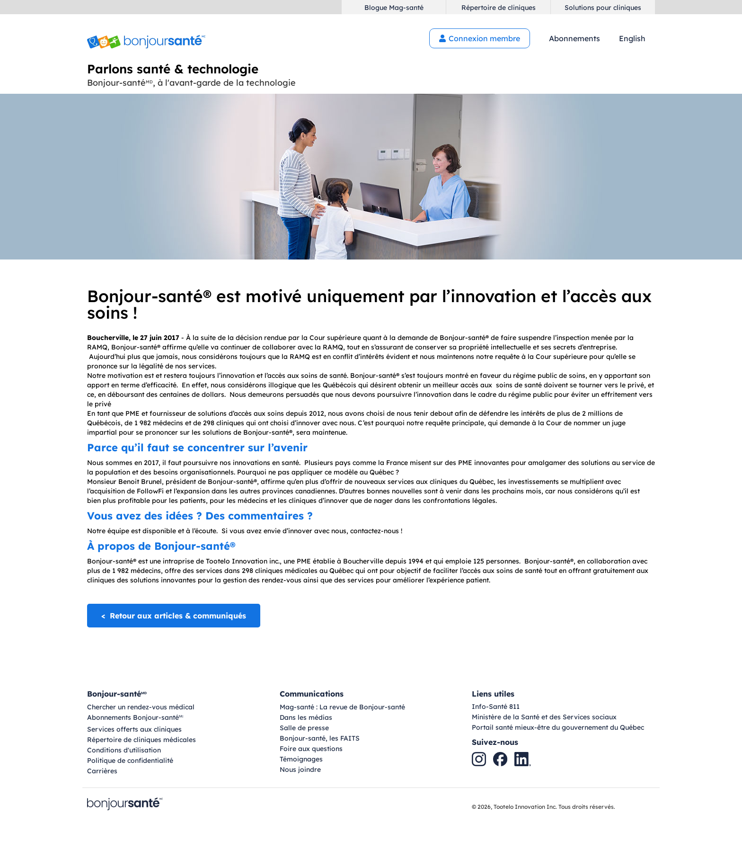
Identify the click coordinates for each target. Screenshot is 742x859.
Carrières (102, 771)
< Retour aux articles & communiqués (173, 615)
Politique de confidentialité (130, 760)
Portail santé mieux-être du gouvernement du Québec (558, 727)
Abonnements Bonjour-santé (135, 718)
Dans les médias (306, 717)
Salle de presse (304, 728)
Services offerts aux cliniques (134, 729)
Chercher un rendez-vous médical (140, 707)
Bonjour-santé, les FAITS (320, 738)
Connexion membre (479, 38)
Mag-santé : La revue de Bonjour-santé (342, 707)
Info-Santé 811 (496, 706)
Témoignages (301, 759)
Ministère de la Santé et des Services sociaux (544, 717)
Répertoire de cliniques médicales (141, 739)
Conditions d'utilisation (124, 750)
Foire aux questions (311, 748)
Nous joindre (300, 769)
